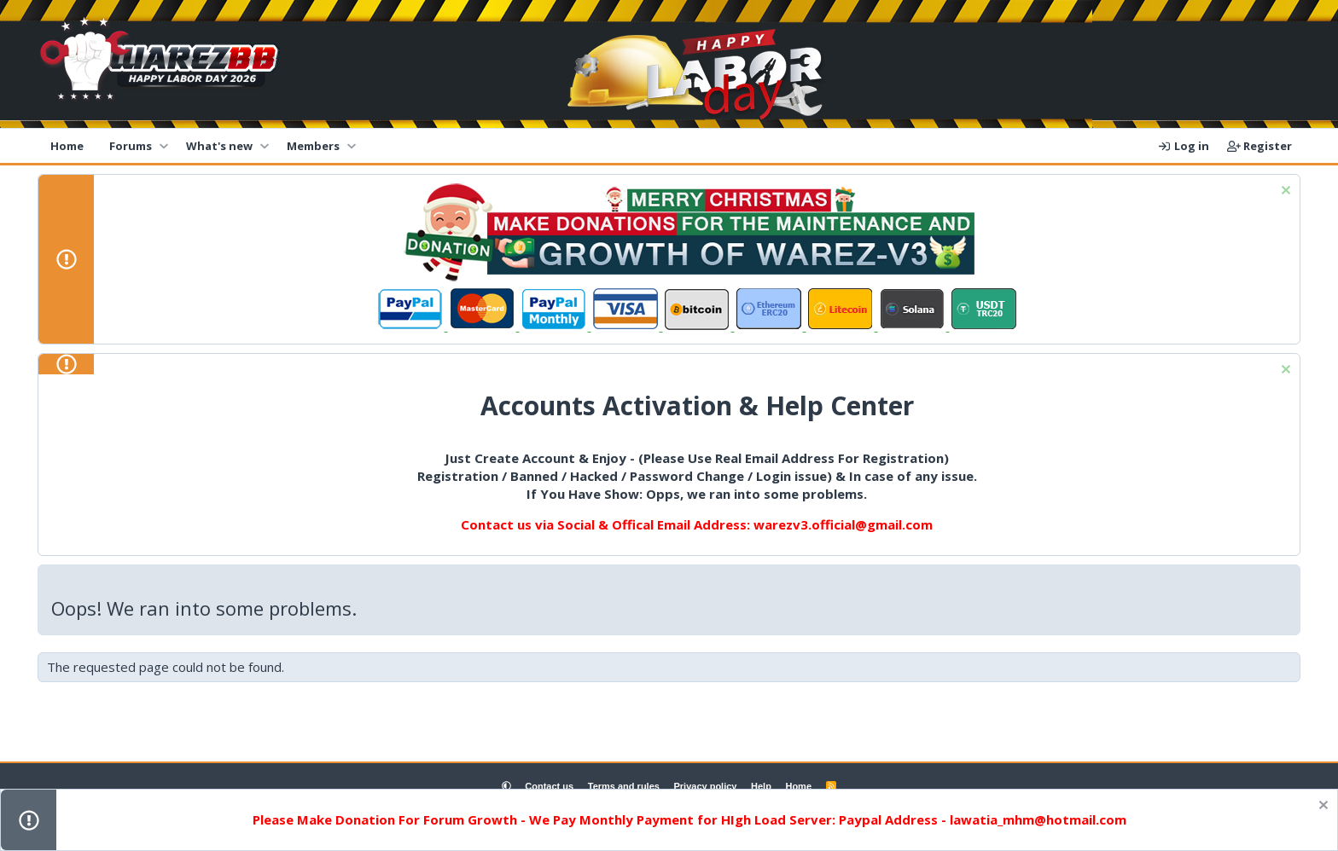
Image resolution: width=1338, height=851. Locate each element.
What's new (219, 145)
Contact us (549, 786)
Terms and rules (624, 786)
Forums (130, 145)
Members (313, 145)
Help (761, 786)
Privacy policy (704, 786)
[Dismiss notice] (1284, 192)
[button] (163, 146)
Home (67, 145)
